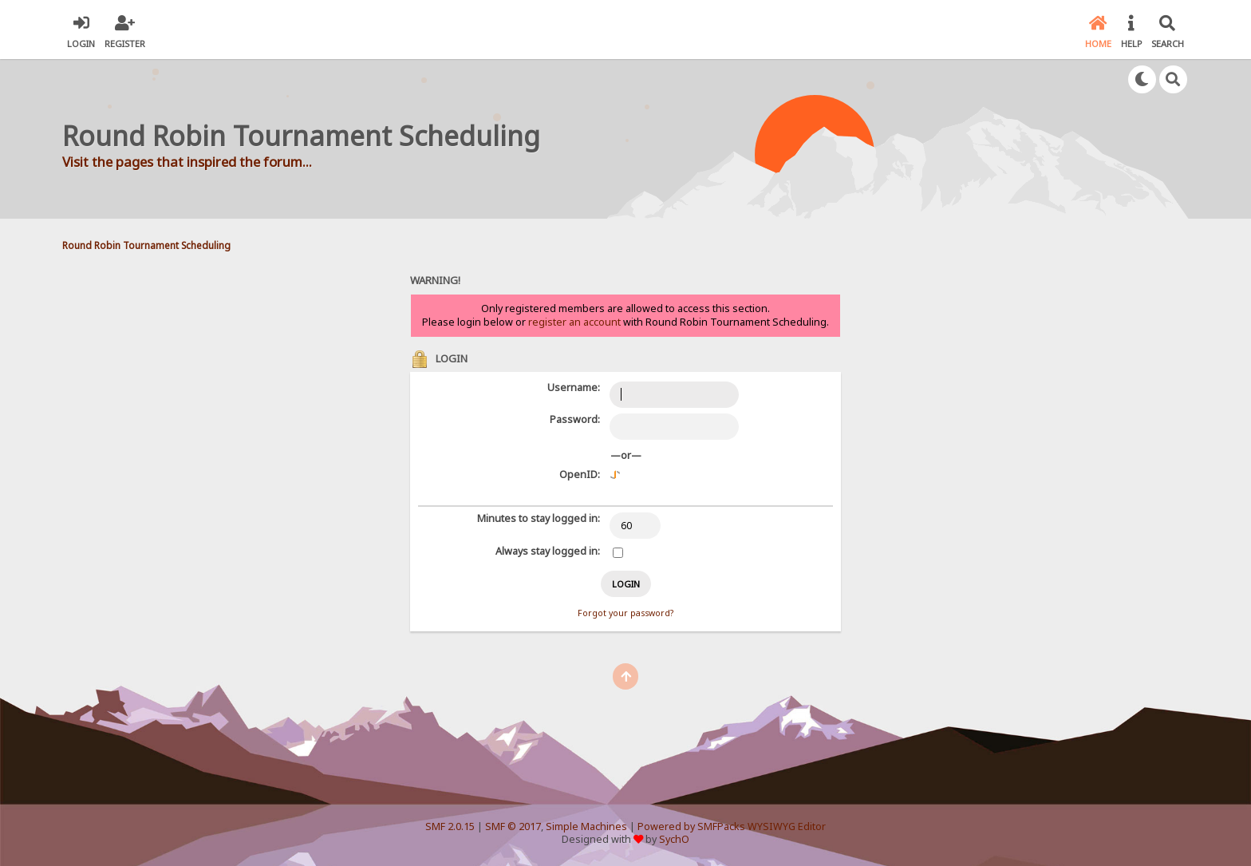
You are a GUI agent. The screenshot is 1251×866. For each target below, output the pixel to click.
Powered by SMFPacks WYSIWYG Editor (731, 826)
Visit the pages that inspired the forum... (187, 161)
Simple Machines (586, 826)
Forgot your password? (625, 613)
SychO (674, 839)
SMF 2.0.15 (450, 826)
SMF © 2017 (513, 826)
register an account (574, 322)
